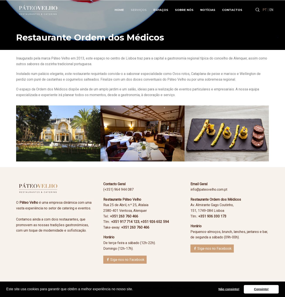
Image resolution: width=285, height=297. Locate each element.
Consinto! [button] (261, 289)
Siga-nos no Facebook (127, 260)
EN (271, 10)
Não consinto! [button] (229, 289)
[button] (134, 289)
